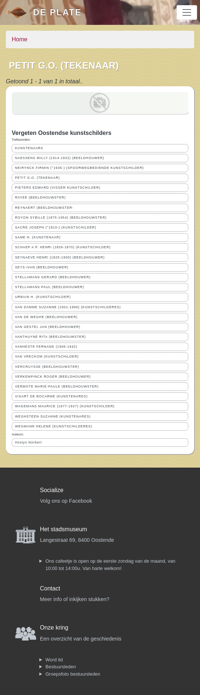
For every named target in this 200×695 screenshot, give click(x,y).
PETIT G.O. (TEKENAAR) (37, 178)
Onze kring (54, 627)
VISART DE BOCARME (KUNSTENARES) (51, 396)
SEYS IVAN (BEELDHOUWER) (41, 267)
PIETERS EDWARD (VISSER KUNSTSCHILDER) (57, 187)
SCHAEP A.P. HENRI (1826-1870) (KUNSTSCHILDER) (63, 247)
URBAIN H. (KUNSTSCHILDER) (43, 297)
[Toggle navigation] (187, 12)
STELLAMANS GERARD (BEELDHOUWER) (52, 277)
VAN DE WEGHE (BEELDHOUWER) (46, 317)
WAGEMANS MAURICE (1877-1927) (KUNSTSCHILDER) (65, 406)
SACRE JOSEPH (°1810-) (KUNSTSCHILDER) (55, 227)
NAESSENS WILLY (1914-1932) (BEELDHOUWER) (59, 158)
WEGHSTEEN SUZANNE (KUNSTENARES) (52, 416)
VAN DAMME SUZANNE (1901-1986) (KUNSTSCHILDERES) (68, 307)
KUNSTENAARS (29, 148)
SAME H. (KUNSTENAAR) (38, 237)
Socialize (51, 490)
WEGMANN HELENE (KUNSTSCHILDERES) (53, 426)
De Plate (57, 12)
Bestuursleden (60, 666)
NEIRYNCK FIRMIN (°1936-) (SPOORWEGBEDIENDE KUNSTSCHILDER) (79, 168)
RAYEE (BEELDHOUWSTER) (40, 197)
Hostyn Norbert (28, 442)
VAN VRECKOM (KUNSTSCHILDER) (47, 356)
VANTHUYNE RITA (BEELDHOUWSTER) (50, 337)
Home (19, 39)
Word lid (54, 659)
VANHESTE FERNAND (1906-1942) (46, 346)
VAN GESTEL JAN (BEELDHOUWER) (48, 327)
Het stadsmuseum (63, 529)
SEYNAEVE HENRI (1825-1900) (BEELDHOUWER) (60, 257)
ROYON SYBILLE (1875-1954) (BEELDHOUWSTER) (61, 217)
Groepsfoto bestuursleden (72, 674)
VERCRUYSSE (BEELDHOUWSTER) (47, 367)
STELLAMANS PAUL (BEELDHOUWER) (49, 287)
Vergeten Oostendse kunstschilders (61, 133)
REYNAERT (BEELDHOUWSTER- (44, 207)
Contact (50, 588)
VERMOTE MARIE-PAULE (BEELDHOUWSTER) (57, 386)
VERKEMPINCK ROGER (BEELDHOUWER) (53, 376)
